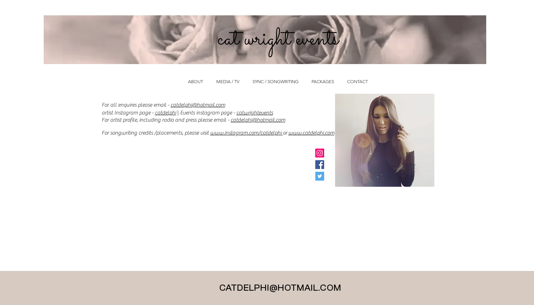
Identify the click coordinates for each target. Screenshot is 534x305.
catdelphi (165, 113)
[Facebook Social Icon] (319, 164)
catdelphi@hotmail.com (198, 105)
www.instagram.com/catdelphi (246, 133)
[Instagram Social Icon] (319, 153)
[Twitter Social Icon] (319, 176)
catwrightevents (254, 113)
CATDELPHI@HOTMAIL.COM (280, 288)
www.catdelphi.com (311, 133)
